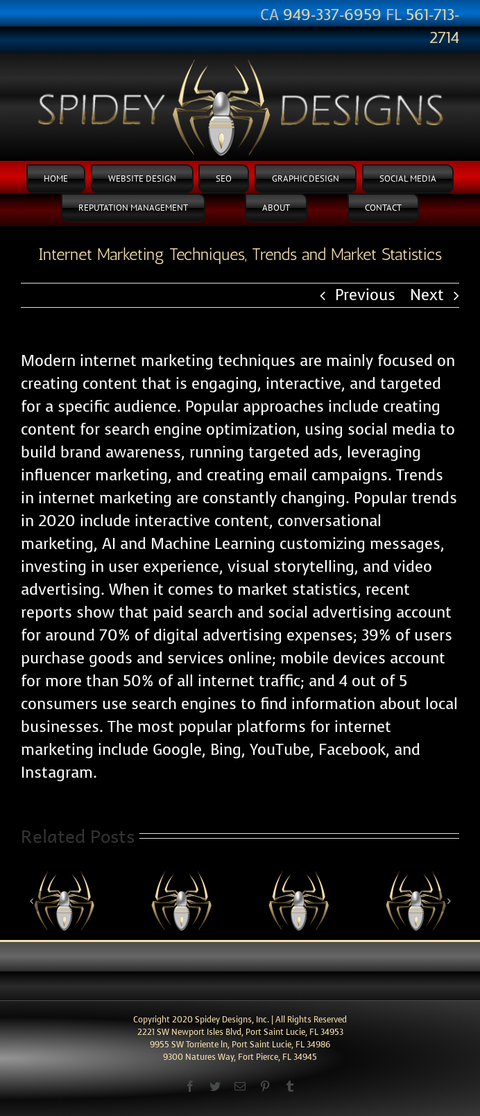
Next (427, 295)
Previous (365, 295)
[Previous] (31, 901)
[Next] (448, 901)
